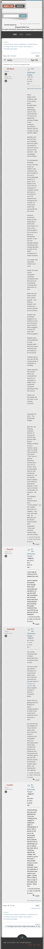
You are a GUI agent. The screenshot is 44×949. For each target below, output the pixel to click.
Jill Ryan (10, 69)
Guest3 (10, 549)
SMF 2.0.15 (7, 942)
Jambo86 (11, 629)
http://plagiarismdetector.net (35, 900)
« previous (34, 53)
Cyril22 (10, 785)
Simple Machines (25, 942)
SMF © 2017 (16, 942)
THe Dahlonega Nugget (31, 72)
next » (39, 53)
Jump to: (37, 924)
